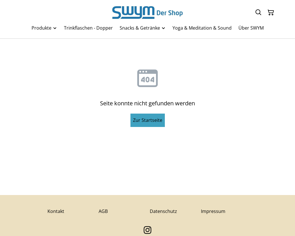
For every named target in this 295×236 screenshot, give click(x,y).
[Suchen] (258, 12)
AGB (103, 211)
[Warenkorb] (271, 12)
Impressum (213, 211)
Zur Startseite (147, 120)
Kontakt (55, 211)
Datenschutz (163, 211)
